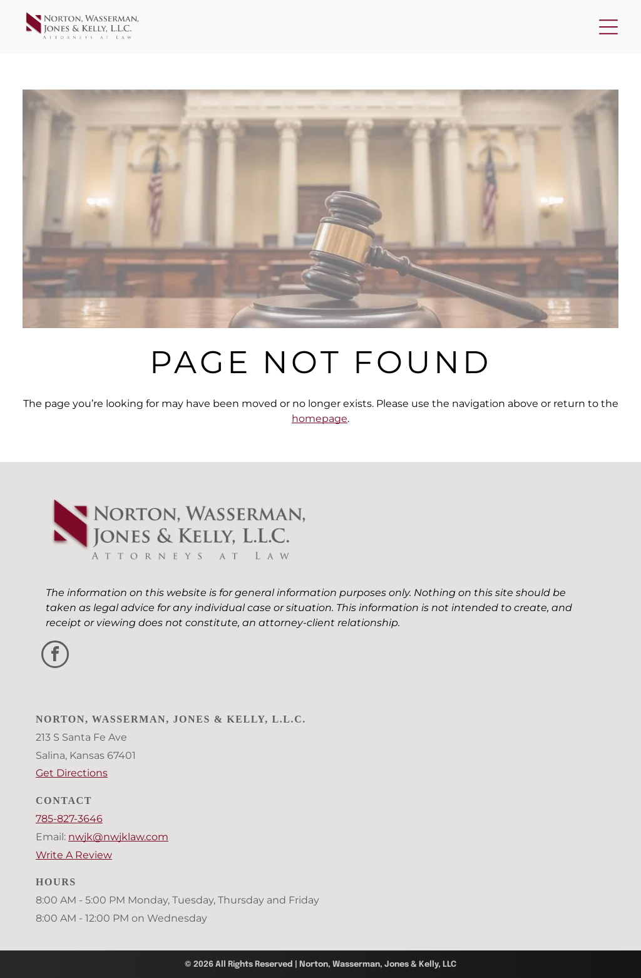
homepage (319, 419)
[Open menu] (608, 27)
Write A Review (74, 855)
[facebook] (55, 656)
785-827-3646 (69, 819)
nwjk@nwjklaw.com (118, 837)
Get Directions (72, 773)
